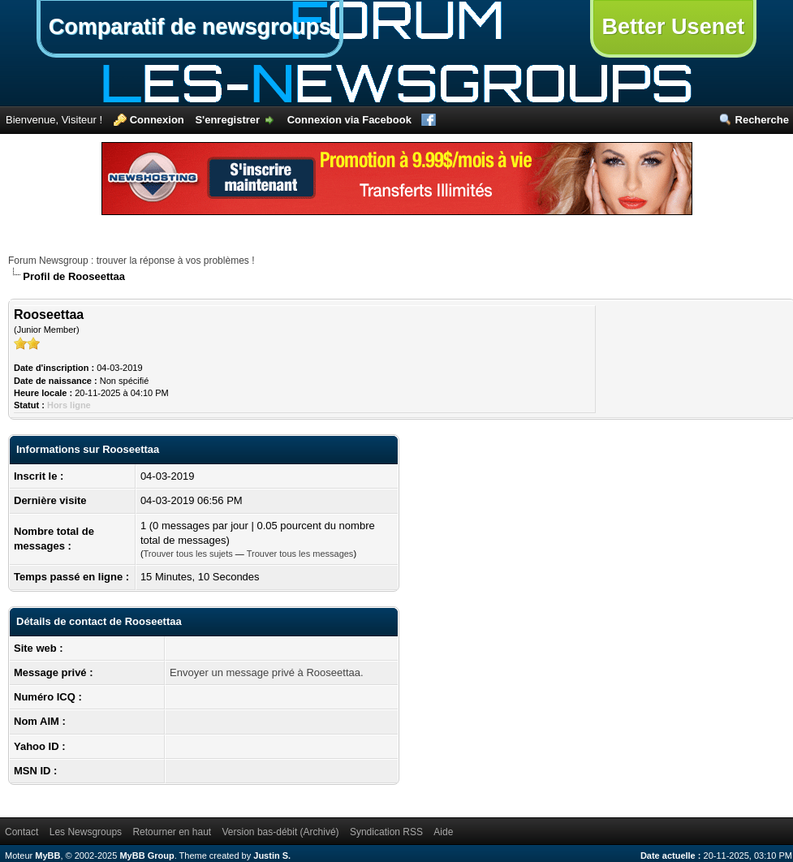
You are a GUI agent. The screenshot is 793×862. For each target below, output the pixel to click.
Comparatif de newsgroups (190, 27)
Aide (443, 832)
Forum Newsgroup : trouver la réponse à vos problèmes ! (131, 260)
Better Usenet (673, 27)
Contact (21, 832)
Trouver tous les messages (300, 553)
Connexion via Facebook (349, 120)
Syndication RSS (386, 832)
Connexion (157, 120)
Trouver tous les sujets (188, 553)
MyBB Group (146, 855)
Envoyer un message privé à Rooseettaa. (266, 672)
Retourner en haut (171, 832)
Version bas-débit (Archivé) (280, 832)
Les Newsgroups (86, 832)
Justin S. (272, 855)
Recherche (762, 120)
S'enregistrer (227, 120)
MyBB (47, 855)
